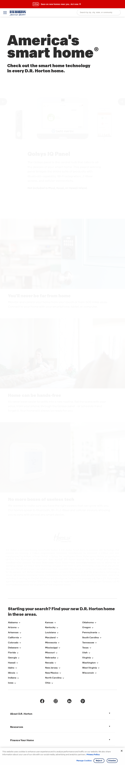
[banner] (62, 4)
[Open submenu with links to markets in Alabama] (19, 622)
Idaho (11, 667)
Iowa (10, 682)
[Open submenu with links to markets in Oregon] (93, 627)
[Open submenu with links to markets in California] (21, 637)
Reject (99, 760)
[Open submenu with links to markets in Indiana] (18, 678)
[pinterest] (83, 701)
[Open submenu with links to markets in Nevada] (55, 663)
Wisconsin (88, 672)
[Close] (122, 751)
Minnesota (51, 642)
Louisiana (50, 632)
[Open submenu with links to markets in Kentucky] (57, 627)
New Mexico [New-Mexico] (51, 672)
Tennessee (88, 642)
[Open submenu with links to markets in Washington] (97, 663)
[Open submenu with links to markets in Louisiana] (58, 632)
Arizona (12, 627)
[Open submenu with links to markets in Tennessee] (96, 642)
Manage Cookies (84, 761)
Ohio (47, 682)
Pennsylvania (89, 632)
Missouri (50, 652)
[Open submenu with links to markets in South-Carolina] (100, 637)
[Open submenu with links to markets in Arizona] (18, 627)
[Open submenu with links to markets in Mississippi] (59, 648)
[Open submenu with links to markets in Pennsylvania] (99, 632)
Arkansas (13, 632)
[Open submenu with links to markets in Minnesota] (59, 642)
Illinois (11, 672)
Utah (85, 652)
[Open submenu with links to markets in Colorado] (20, 642)
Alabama (13, 622)
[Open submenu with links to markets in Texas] (90, 648)
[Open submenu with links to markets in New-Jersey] (59, 668)
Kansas (49, 622)
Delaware (13, 647)
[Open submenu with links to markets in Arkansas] (20, 632)
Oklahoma (88, 622)
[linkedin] (69, 701)
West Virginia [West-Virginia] (89, 667)
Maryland (50, 637)
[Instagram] (56, 701)
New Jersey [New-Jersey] (51, 667)
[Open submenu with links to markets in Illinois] (17, 673)
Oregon (86, 627)
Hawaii (11, 662)
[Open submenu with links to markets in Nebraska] (58, 657)
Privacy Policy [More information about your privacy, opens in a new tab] (93, 754)
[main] (62, 304)
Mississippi (51, 647)
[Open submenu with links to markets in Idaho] (16, 668)
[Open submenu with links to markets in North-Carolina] (63, 678)
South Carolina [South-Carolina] (90, 637)
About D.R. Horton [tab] (21, 713)
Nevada (49, 662)
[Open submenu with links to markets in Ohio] (52, 683)
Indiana (12, 677)
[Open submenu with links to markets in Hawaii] (17, 663)
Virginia (86, 657)
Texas (85, 647)
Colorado (13, 642)
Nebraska (50, 657)
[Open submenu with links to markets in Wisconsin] (96, 673)
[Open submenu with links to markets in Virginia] (93, 657)
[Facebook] (42, 701)
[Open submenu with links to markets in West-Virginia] (99, 668)
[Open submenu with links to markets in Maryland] (57, 637)
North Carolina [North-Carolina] (53, 677)
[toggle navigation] (5, 12)
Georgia (12, 657)
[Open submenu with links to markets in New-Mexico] (60, 673)
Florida (12, 652)
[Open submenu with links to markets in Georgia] (19, 657)
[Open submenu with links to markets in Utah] (89, 652)
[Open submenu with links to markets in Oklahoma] (95, 622)
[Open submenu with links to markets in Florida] (18, 652)
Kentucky (50, 627)
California (13, 637)
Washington (89, 662)
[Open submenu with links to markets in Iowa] (15, 683)
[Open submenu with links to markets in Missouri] (57, 652)
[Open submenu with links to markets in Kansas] (55, 622)
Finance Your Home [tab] (22, 740)
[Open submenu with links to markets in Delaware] (20, 648)
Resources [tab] (16, 727)
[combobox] (99, 12)
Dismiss (112, 760)
